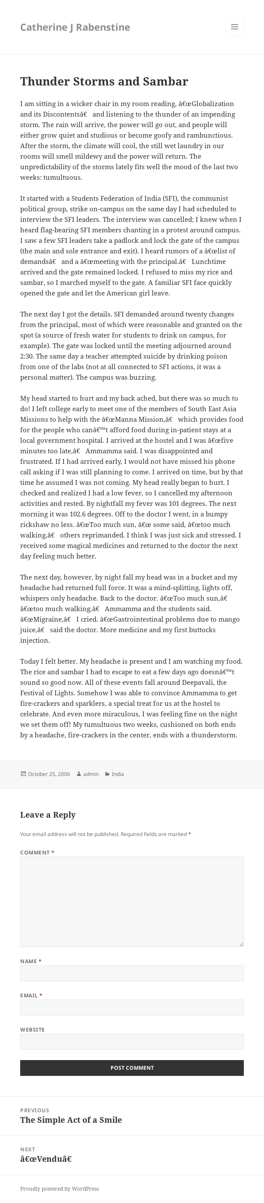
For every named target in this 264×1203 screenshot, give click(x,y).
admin (91, 774)
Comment (37, 852)
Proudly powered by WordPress (59, 1188)
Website (32, 1029)
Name (31, 961)
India (118, 774)
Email (31, 995)
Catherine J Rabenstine (75, 26)
